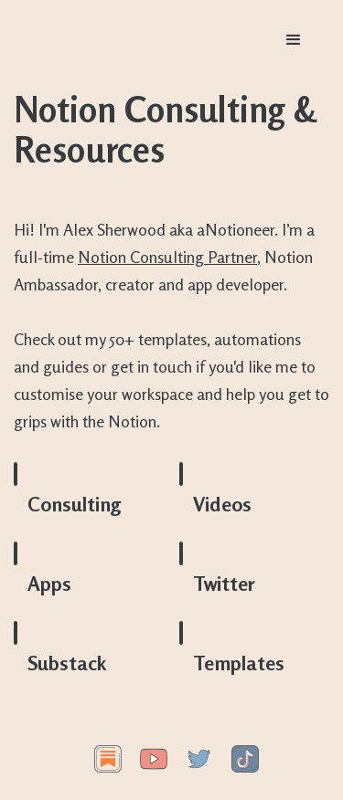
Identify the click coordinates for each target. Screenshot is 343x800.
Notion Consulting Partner (167, 257)
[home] (128, 40)
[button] (294, 40)
